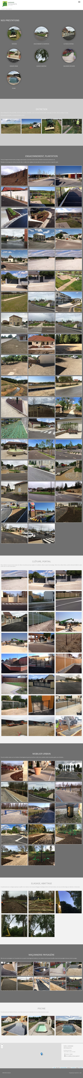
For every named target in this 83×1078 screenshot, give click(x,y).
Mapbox (81, 1067)
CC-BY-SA (73, 1067)
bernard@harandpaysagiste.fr (73, 1056)
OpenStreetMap (63, 1067)
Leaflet (54, 1067)
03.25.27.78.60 (69, 1054)
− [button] (2, 1047)
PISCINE (14, 88)
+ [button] (2, 1045)
